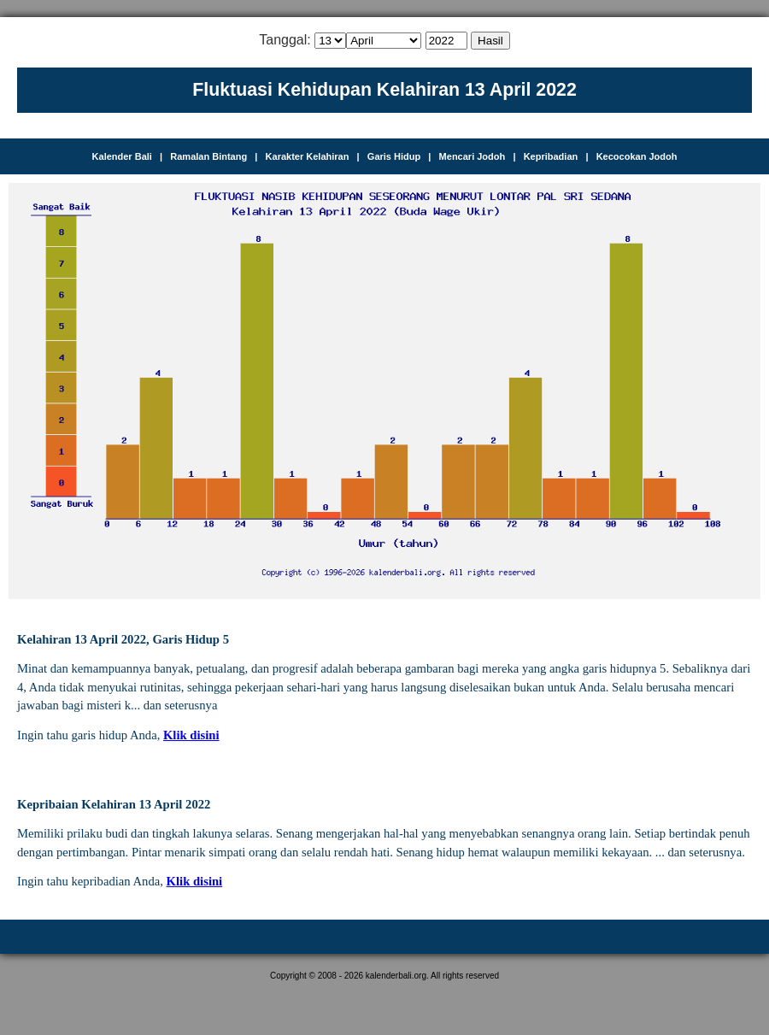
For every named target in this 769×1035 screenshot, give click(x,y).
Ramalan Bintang (208, 156)
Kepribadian (551, 156)
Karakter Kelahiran (307, 156)
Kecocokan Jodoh (637, 156)
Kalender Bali (122, 156)
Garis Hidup (393, 156)
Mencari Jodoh (472, 156)
